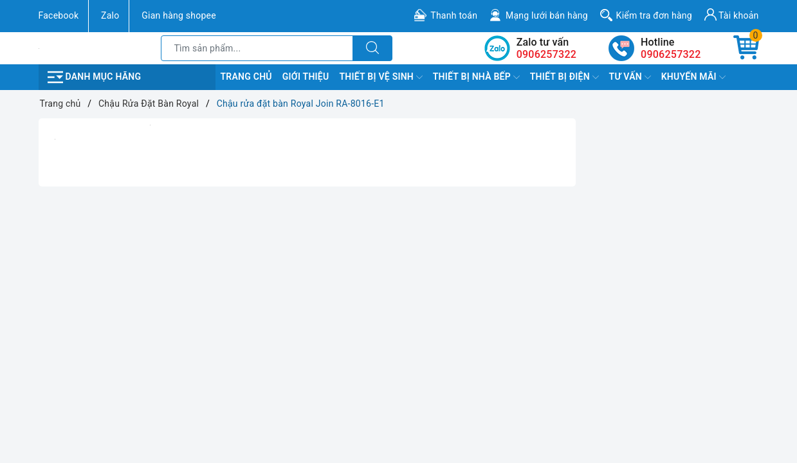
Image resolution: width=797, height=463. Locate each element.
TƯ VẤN (630, 77)
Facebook (59, 15)
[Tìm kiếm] (372, 48)
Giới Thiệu (305, 76)
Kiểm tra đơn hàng (654, 15)
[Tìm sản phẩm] (257, 48)
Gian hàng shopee (179, 15)
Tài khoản (731, 14)
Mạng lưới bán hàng (547, 15)
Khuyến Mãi (693, 77)
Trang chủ (246, 76)
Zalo (110, 15)
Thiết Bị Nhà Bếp (476, 77)
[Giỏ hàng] (746, 48)
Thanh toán (453, 15)
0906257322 (671, 54)
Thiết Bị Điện (564, 77)
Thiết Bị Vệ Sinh (380, 77)
